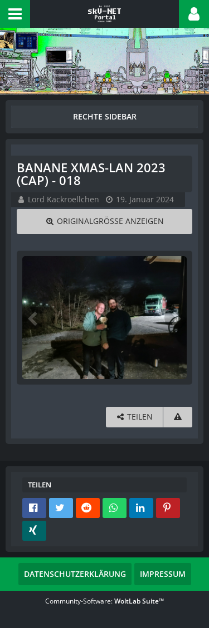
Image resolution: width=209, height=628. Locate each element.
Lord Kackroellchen (63, 199)
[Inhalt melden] (177, 417)
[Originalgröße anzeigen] (104, 221)
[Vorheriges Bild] (33, 318)
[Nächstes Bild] (175, 318)
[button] (15, 14)
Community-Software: (104, 601)
